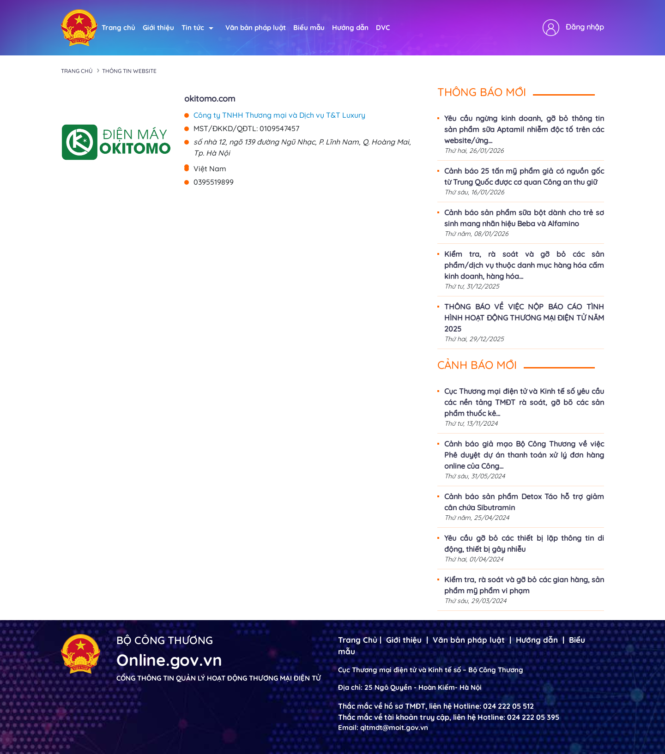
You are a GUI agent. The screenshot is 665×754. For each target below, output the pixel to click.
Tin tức (197, 27)
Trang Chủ (357, 640)
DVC (383, 27)
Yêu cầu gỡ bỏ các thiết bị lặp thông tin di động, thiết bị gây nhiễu (524, 543)
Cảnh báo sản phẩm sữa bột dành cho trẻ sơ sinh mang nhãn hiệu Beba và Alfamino (524, 218)
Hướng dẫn (350, 27)
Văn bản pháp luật (255, 27)
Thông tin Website (129, 70)
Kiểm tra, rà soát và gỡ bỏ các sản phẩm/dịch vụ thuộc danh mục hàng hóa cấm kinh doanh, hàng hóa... (524, 265)
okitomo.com (209, 98)
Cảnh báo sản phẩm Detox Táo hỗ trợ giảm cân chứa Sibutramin (524, 502)
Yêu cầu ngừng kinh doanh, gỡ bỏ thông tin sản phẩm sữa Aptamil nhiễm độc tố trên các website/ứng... (524, 129)
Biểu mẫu (309, 27)
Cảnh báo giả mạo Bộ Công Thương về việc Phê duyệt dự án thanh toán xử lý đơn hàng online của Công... (524, 454)
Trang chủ (118, 27)
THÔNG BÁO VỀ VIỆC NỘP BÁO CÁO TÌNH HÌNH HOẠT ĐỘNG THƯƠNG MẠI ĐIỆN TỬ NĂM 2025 (524, 317)
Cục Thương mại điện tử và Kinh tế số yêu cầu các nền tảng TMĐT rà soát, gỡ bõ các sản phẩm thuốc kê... (524, 402)
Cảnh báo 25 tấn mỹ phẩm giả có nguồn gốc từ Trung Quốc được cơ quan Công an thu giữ (524, 176)
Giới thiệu (158, 27)
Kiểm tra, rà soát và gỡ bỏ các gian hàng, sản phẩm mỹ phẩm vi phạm (524, 585)
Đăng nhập (585, 26)
